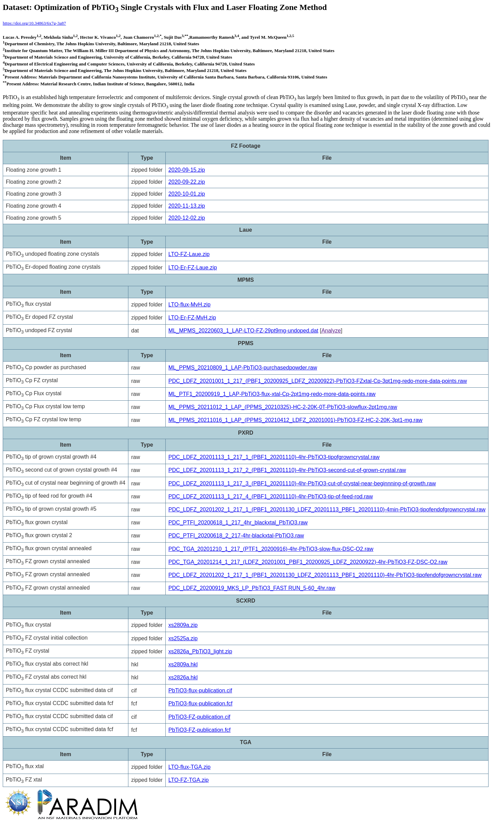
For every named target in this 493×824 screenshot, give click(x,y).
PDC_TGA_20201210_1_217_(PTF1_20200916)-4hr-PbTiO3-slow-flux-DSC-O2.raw (271, 549)
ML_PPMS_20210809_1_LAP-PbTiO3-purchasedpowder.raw (242, 368)
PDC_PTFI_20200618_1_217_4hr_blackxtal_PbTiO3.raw (238, 522)
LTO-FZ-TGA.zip (188, 780)
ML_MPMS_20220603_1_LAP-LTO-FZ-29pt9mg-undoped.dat (243, 331)
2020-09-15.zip (186, 170)
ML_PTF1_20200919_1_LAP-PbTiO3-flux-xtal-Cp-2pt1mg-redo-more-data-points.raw (272, 394)
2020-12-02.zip (186, 218)
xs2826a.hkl (183, 677)
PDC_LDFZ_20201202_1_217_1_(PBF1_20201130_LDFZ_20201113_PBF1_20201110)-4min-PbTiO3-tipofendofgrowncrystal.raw (326, 509)
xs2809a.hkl (183, 664)
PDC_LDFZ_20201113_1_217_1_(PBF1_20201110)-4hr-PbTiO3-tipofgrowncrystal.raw (274, 457)
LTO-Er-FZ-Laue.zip (192, 267)
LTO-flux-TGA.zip (189, 767)
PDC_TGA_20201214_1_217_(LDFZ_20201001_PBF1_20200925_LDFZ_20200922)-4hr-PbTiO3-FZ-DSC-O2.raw (307, 562)
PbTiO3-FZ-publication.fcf (199, 730)
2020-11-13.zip (186, 206)
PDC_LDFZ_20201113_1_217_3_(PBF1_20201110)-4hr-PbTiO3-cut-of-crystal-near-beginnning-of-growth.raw (302, 483)
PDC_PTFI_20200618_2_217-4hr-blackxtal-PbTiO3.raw (236, 535)
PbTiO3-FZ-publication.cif (199, 717)
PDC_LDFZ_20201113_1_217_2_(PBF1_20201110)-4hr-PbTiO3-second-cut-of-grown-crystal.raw (287, 470)
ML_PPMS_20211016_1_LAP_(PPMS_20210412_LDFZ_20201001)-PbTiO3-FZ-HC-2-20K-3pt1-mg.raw (295, 420)
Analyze (331, 331)
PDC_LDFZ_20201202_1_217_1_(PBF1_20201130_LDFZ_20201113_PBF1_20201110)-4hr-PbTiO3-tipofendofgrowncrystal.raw (325, 575)
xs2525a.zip (183, 638)
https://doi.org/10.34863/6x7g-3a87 (34, 23)
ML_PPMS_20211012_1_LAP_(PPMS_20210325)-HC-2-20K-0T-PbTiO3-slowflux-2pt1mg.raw (282, 407)
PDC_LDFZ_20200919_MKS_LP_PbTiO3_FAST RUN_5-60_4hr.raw (251, 588)
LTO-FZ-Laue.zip (189, 254)
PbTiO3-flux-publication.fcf (200, 703)
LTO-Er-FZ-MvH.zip (192, 317)
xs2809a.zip (183, 625)
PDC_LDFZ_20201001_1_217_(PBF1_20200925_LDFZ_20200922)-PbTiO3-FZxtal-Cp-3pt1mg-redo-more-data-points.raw (317, 381)
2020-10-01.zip (186, 194)
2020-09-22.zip (186, 182)
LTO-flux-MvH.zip (189, 304)
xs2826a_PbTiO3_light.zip (200, 651)
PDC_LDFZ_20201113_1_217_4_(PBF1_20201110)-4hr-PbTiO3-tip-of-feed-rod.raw (270, 496)
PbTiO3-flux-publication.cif (200, 690)
